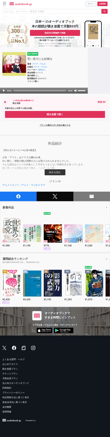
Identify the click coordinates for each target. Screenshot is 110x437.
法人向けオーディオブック (15, 383)
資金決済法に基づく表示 (14, 402)
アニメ (5, 185)
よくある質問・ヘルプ (13, 359)
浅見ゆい (42, 70)
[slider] (40, 90)
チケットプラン (10, 373)
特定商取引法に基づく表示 (15, 397)
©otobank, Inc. (30, 421)
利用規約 (6, 388)
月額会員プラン (10, 378)
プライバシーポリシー (13, 392)
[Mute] (75, 90)
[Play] (3, 90)
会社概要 (6, 407)
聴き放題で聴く (55, 114)
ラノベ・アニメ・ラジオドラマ (28, 185)
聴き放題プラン (10, 369)
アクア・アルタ (39, 64)
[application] (44, 91)
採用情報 (6, 411)
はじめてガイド (10, 364)
